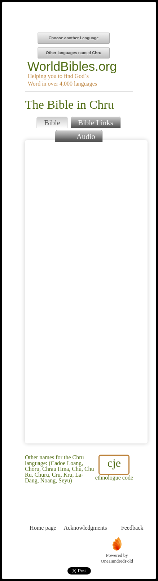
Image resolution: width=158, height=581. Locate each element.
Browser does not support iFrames (86, 291)
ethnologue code (114, 468)
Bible (52, 122)
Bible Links (95, 122)
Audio (78, 135)
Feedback (132, 514)
